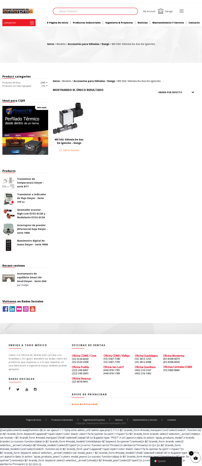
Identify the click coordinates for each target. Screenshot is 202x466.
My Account (149, 11)
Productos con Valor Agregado (16, 85)
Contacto (194, 22)
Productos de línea (11, 82)
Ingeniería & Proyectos (119, 22)
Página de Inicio (57, 22)
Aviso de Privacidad (85, 404)
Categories (19, 22)
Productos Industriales (87, 22)
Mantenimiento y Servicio (168, 22)
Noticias (143, 22)
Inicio (50, 44)
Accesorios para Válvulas (83, 44)
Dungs (105, 44)
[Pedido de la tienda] (178, 92)
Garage (165, 11)
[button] (69, 150)
